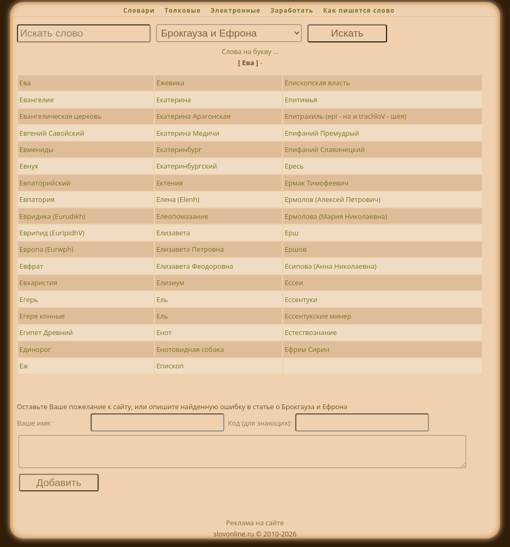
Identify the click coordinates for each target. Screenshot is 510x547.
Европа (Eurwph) (47, 249)
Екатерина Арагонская (193, 116)
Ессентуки (301, 299)
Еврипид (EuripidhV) (52, 232)
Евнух (29, 166)
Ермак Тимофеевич (316, 183)
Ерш (291, 232)
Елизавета (173, 232)
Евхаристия (39, 282)
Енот (164, 332)
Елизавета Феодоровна (194, 266)
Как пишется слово (358, 10)
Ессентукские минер (318, 316)
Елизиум (170, 282)
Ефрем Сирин (307, 349)
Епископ (170, 365)
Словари (139, 10)
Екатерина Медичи (187, 133)
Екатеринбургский (186, 166)
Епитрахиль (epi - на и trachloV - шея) (346, 116)
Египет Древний (46, 332)
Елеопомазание (182, 216)
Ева (25, 82)
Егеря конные (42, 316)
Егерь (29, 299)
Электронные (235, 10)
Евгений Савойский (52, 133)
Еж (24, 365)
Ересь (294, 166)
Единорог (35, 349)
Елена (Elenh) (177, 199)
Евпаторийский (45, 183)
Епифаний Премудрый (322, 133)
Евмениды (37, 149)
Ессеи (294, 282)
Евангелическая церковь (61, 116)
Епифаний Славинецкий (325, 149)
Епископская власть (317, 82)
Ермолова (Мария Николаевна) (336, 216)
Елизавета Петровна (190, 249)
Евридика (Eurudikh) (52, 216)
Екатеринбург (178, 149)
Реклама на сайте (255, 529)
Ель (162, 299)
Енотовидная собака (190, 349)
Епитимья (301, 99)
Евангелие (37, 99)
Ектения (169, 183)
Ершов (295, 249)
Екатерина (173, 99)
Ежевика (170, 82)
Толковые (182, 10)
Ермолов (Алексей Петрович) (333, 199)
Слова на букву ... (250, 51)
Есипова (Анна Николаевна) (330, 266)
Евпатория (37, 199)
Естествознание (311, 332)
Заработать (291, 10)
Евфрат (31, 266)
